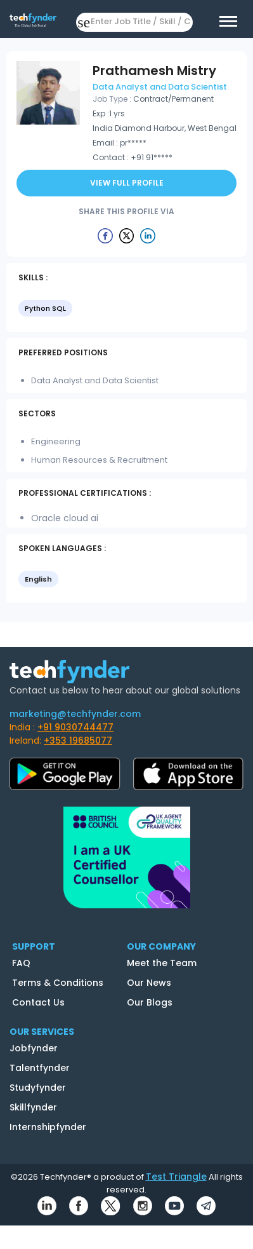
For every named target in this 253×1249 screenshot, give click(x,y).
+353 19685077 (78, 740)
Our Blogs (149, 1002)
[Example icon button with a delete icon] (105, 235)
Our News (149, 982)
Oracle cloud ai (64, 518)
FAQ (21, 963)
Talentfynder (40, 1067)
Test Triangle (176, 1176)
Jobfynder (34, 1048)
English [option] (38, 579)
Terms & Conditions (57, 982)
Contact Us (38, 1002)
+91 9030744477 (75, 727)
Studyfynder (38, 1087)
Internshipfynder (48, 1127)
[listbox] (126, 309)
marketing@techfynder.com (75, 713)
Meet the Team (162, 963)
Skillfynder (33, 1107)
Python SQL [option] (45, 308)
